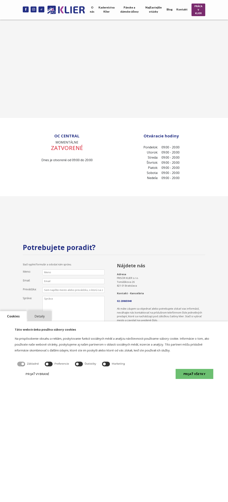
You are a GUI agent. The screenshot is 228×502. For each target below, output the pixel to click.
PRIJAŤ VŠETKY (194, 374)
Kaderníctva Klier (106, 9)
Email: (26, 280)
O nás (92, 9)
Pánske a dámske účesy (129, 9)
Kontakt (182, 9)
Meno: (27, 271)
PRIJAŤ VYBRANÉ (37, 374)
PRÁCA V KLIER (198, 10)
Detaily (40, 316)
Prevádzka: (29, 289)
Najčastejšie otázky (153, 9)
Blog (169, 9)
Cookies (13, 316)
